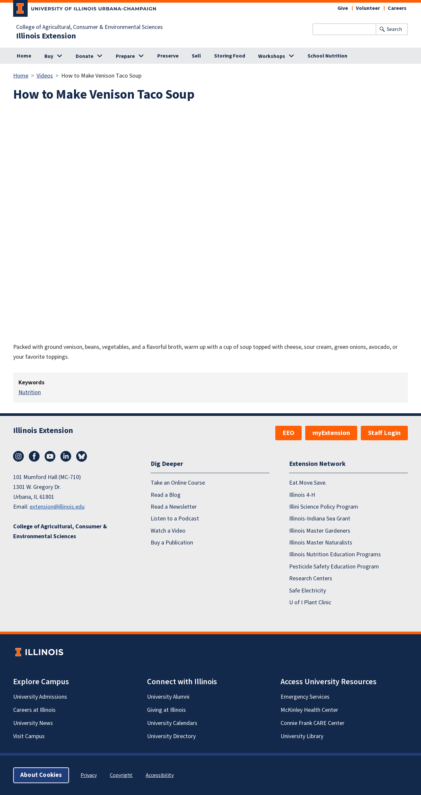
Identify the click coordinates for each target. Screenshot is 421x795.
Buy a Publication (172, 543)
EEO (288, 433)
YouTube (50, 456)
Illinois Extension (46, 36)
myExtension (331, 433)
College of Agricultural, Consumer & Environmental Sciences (89, 27)
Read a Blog (166, 495)
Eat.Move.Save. (308, 483)
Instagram (18, 456)
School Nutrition (327, 56)
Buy (48, 56)
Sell (196, 56)
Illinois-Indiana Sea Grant (319, 519)
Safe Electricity (307, 591)
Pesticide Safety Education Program (334, 567)
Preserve (168, 56)
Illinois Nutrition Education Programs (335, 554)
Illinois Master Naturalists (320, 543)
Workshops (271, 56)
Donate (84, 56)
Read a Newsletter (174, 507)
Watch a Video (168, 531)
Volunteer (368, 8)
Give (342, 8)
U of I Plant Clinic (310, 602)
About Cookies (41, 775)
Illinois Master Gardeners (319, 531)
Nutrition (29, 392)
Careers (397, 8)
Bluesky (81, 456)
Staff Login (384, 433)
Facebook (34, 456)
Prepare (125, 56)
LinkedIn (66, 456)
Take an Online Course (178, 483)
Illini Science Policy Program (323, 507)
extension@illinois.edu (57, 507)
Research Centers (310, 578)
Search (394, 29)
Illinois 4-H (302, 495)
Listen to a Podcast (175, 519)
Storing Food (229, 56)
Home (24, 56)
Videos (45, 76)
